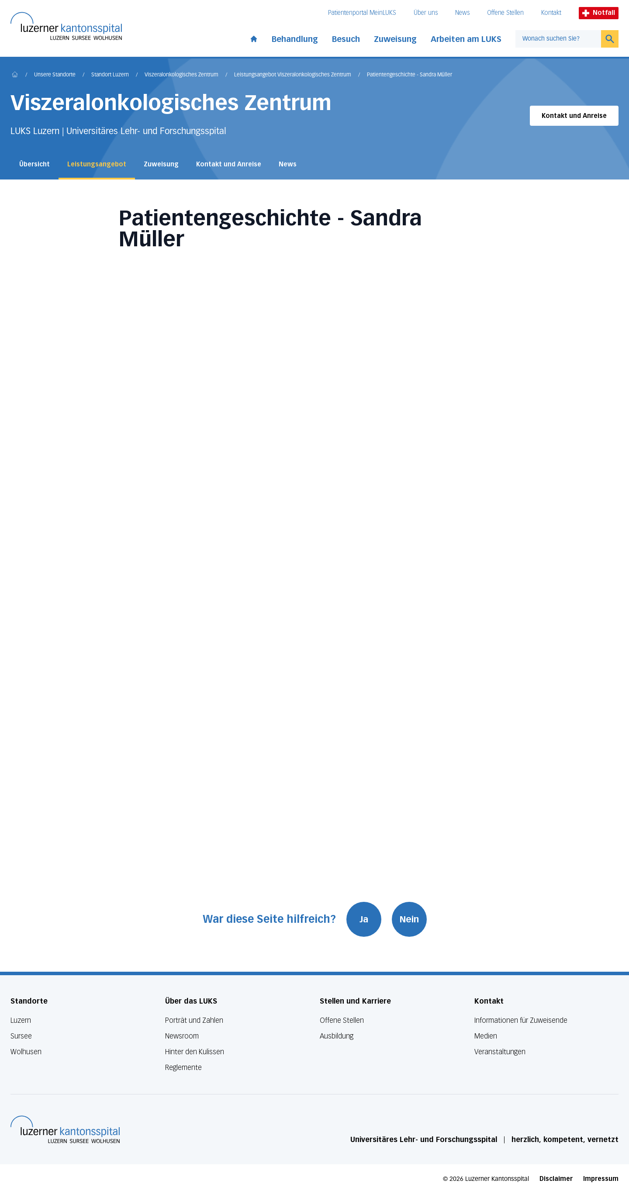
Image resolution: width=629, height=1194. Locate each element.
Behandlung (295, 39)
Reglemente (183, 1067)
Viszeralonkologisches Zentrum (181, 75)
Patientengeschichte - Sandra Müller (409, 75)
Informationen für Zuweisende (520, 1020)
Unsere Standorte (55, 75)
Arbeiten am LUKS (466, 39)
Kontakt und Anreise (574, 116)
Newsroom (182, 1036)
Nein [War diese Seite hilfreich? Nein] (409, 919)
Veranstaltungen (499, 1052)
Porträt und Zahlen (194, 1020)
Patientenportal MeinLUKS (362, 13)
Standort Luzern (110, 75)
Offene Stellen (505, 13)
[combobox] (558, 39)
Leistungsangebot (96, 164)
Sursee (21, 1036)
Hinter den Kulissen (194, 1052)
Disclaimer (556, 1179)
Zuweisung (395, 39)
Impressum (601, 1179)
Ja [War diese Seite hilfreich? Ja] (363, 919)
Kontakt (551, 13)
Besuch (346, 39)
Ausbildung (336, 1036)
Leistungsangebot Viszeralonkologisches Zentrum (292, 75)
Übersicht (34, 164)
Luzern (20, 1020)
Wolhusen (25, 1052)
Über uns (426, 13)
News (462, 13)
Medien (485, 1036)
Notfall (598, 13)
